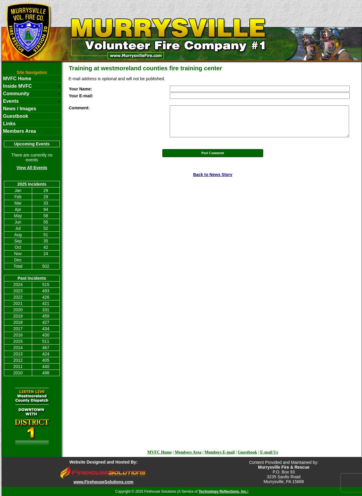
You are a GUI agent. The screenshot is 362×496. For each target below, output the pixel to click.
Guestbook (15, 116)
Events (11, 101)
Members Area (19, 131)
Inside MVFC (17, 86)
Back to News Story (213, 174)
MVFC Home (17, 78)
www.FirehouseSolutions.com (103, 481)
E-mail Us (269, 452)
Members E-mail (220, 452)
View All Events (32, 167)
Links (9, 123)
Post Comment (212, 153)
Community (16, 93)
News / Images (19, 108)
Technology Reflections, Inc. (223, 491)
